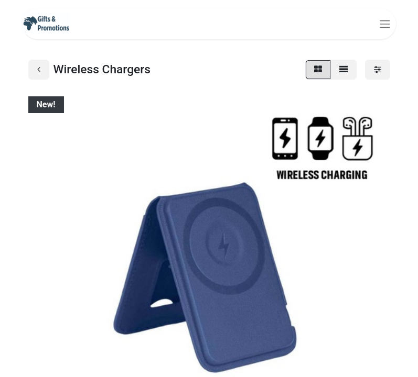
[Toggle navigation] (385, 24)
